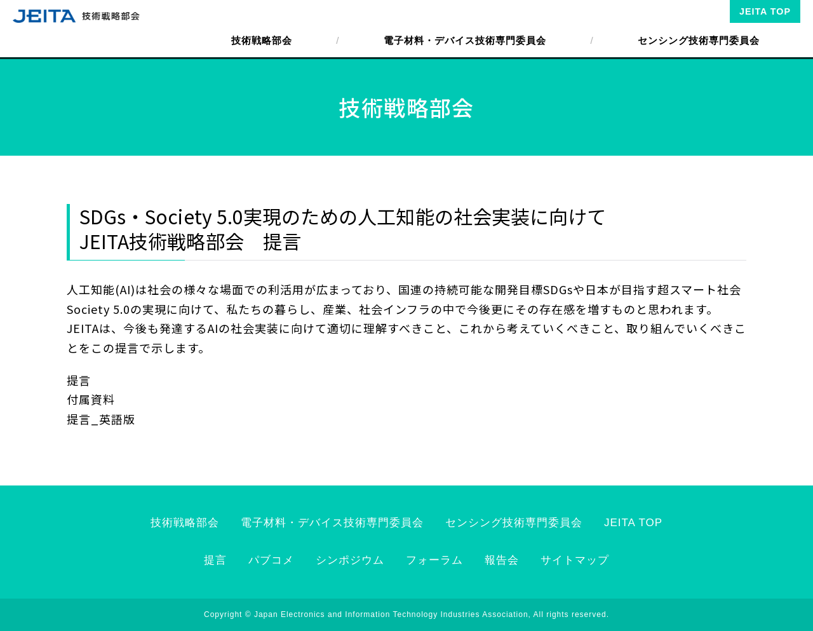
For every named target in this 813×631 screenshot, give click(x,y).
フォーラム (434, 560)
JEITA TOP (765, 11)
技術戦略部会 (261, 40)
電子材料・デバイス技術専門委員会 (465, 40)
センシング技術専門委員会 (699, 40)
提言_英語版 (101, 418)
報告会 (502, 560)
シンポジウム (350, 560)
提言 (79, 380)
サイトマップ (575, 560)
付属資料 (91, 399)
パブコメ (271, 560)
